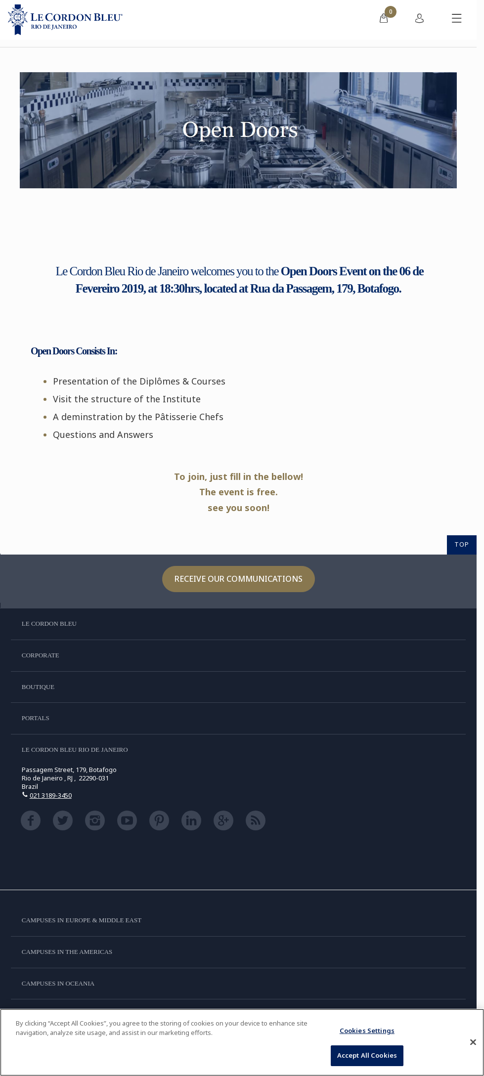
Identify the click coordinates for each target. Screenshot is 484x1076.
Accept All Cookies (367, 1055)
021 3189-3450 (51, 795)
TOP (461, 544)
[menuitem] (383, 20)
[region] (242, 1042)
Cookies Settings (367, 1030)
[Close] (473, 1042)
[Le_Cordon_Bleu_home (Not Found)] (65, 20)
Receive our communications (239, 578)
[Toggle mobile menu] (457, 20)
